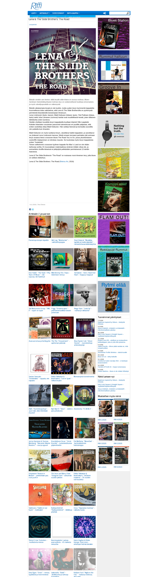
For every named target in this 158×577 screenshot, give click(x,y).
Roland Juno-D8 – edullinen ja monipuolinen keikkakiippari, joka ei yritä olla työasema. (112, 341)
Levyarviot (33, 24)
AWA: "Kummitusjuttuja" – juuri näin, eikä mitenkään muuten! (38, 411)
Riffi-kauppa (72, 13)
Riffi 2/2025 (118, 443)
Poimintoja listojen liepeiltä (38, 240)
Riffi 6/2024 (118, 467)
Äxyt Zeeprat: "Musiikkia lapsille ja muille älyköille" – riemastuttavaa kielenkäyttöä (85, 242)
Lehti (33, 13)
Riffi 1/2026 (102, 420)
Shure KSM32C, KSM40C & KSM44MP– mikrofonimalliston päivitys (111, 329)
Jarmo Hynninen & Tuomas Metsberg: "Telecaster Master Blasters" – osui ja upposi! (39, 443)
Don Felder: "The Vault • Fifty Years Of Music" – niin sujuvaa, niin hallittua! (39, 275)
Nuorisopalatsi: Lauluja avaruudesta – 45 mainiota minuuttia (61, 542)
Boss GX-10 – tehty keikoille (107, 357)
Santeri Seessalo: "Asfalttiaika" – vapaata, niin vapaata (39, 378)
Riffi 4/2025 (118, 419)
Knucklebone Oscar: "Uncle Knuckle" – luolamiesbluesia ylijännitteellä (61, 443)
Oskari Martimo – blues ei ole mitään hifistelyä (113, 371)
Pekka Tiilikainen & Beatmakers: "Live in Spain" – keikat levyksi (61, 378)
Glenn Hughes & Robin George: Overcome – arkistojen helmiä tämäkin (83, 542)
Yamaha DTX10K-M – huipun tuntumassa (112, 367)
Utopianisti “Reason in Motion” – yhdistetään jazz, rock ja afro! (38, 475)
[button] (62, 96)
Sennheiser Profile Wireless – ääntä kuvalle (112, 352)
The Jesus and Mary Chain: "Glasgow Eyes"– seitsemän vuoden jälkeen (61, 475)
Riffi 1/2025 (102, 467)
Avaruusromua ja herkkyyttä (39, 341)
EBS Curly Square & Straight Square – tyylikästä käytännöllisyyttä (111, 335)
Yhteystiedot (58, 13)
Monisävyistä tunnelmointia (84, 376)
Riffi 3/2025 (102, 443)
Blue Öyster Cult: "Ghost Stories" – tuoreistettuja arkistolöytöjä (83, 343)
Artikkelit (44, 13)
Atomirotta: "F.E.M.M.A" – (83, 409)
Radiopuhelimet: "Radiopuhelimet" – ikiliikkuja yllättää (61, 510)
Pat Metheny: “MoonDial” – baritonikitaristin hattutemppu (84, 443)
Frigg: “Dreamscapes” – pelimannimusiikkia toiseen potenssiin (61, 310)
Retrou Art (64, 161)
